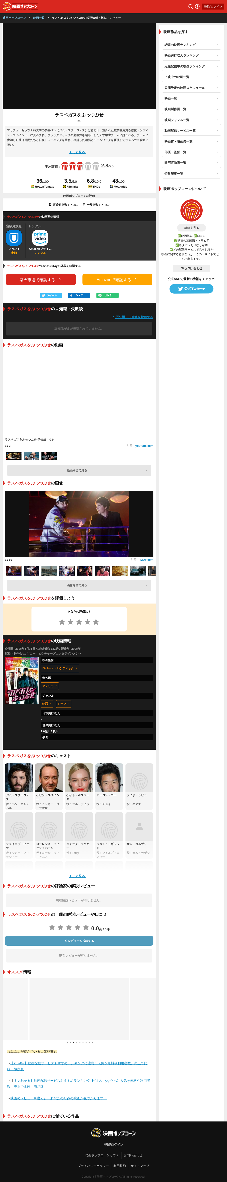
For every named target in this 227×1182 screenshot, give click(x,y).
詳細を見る (191, 227)
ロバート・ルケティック (60, 668)
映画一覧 (39, 18)
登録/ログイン (213, 6)
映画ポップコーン (14, 18)
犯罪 (47, 704)
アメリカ (50, 686)
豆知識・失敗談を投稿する (132, 317)
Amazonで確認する (117, 279)
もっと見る (79, 152)
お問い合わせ (191, 268)
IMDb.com (146, 559)
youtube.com (144, 445)
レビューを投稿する (79, 941)
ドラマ (63, 704)
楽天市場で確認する (41, 279)
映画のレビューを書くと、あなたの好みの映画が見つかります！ (58, 1098)
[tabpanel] (79, 1009)
